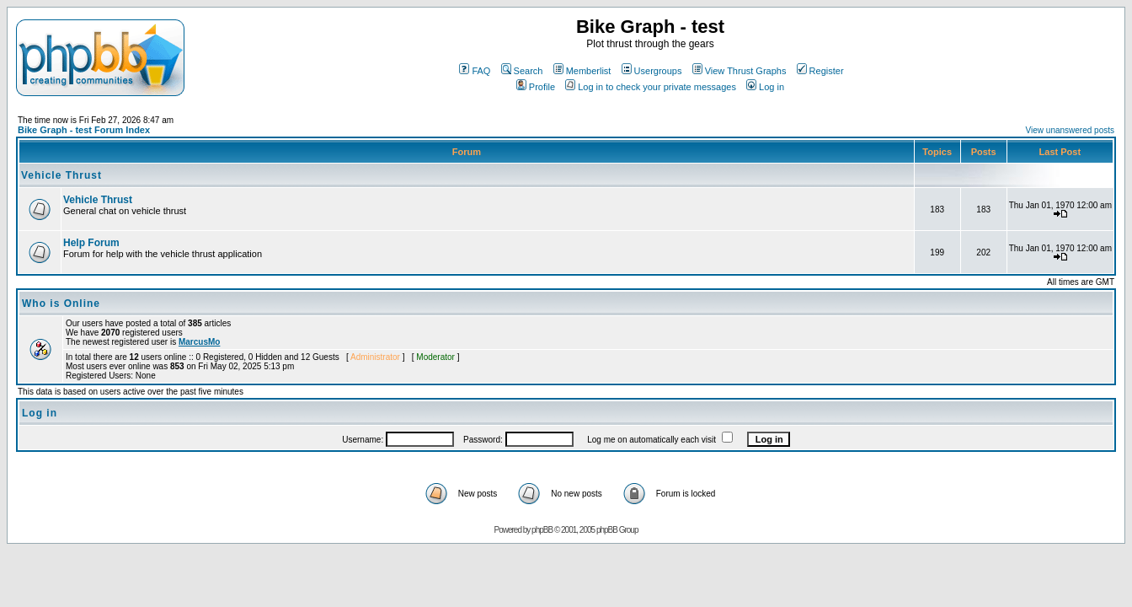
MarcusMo (199, 341)
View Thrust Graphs (739, 71)
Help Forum (91, 243)
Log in (765, 87)
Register (820, 71)
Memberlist (582, 71)
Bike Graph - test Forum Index (84, 130)
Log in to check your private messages (650, 87)
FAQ (474, 71)
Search (522, 71)
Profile (535, 87)
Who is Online (61, 303)
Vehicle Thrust (61, 175)
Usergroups (652, 71)
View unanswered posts (1070, 130)
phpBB (542, 529)
